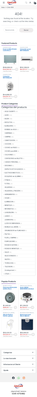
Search (26, 2)
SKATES (6, 259)
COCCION (6, 144)
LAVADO (6, 216)
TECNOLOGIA (7, 263)
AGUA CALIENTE (8, 111)
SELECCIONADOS (9, 256)
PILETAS (6, 234)
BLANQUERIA (7, 126)
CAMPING (6, 137)
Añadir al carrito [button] (16, 69)
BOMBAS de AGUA (9, 129)
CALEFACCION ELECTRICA (7, 48)
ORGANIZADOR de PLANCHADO (13, 230)
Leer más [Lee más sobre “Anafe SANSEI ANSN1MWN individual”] (32, 307)
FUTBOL (6, 183)
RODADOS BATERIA (9, 245)
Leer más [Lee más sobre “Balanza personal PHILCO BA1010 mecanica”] (33, 334)
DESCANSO (7, 165)
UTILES (5, 274)
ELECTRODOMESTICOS (11, 173)
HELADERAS (7, 187)
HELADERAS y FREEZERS (11, 191)
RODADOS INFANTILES (10, 248)
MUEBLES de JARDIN (10, 227)
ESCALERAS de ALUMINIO (11, 176)
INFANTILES (7, 205)
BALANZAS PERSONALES (27, 312)
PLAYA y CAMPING (9, 237)
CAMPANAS (7, 133)
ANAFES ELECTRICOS (26, 285)
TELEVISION (7, 266)
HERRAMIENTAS (8, 194)
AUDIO (5, 115)
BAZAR (5, 118)
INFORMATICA (8, 209)
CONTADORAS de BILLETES (12, 158)
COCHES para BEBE (9, 151)
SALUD (5, 252)
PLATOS (9, 285)
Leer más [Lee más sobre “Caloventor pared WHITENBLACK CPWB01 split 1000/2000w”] (33, 69)
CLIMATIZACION (8, 140)
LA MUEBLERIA (8, 212)
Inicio (3, 7)
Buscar (26, 30)
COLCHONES (7, 155)
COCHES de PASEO (9, 147)
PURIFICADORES (8, 241)
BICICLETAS (7, 122)
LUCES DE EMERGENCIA (11, 223)
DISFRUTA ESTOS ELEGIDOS (12, 169)
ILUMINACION (7, 201)
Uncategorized (8, 270)
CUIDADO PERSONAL (10, 162)
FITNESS (6, 180)
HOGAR (5, 198)
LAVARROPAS (7, 220)
